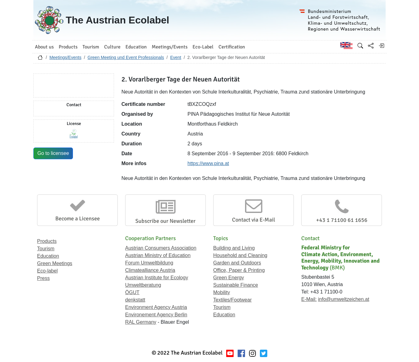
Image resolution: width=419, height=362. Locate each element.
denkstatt (135, 299)
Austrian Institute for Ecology (156, 277)
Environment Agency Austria (156, 307)
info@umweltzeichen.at (343, 299)
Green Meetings (54, 263)
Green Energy (228, 277)
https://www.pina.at (208, 163)
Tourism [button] (91, 47)
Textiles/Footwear (232, 299)
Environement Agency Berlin (156, 314)
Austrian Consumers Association (160, 248)
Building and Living (234, 248)
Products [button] (68, 47)
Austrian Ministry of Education (158, 255)
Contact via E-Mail (253, 219)
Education (48, 256)
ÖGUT (132, 292)
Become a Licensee (77, 218)
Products (47, 241)
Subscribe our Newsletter (165, 221)
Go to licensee (53, 153)
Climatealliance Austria (150, 270)
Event (175, 57)
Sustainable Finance (235, 285)
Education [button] (136, 47)
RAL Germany (140, 322)
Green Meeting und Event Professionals (125, 57)
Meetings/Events (65, 57)
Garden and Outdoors (237, 262)
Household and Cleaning (240, 255)
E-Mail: (309, 299)
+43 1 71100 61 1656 (341, 220)
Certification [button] (231, 47)
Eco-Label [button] (203, 47)
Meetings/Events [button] (170, 47)
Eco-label (47, 270)
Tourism (45, 248)
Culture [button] (112, 47)
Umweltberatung (143, 285)
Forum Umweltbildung (149, 262)
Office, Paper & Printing (239, 270)
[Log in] (381, 45)
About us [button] (44, 47)
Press (43, 278)
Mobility (221, 292)
